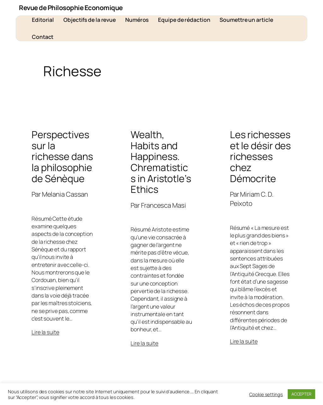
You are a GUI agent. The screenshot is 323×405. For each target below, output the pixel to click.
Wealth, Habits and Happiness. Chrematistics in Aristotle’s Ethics (161, 162)
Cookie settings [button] (266, 394)
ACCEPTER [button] (301, 394)
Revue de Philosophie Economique (71, 7)
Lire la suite (45, 332)
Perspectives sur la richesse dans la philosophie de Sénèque (62, 156)
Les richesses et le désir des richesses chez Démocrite (260, 156)
